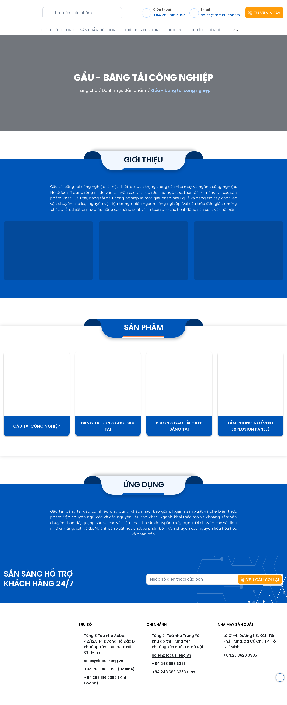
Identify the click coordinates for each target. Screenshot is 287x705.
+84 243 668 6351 (168, 664)
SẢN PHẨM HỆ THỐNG (99, 30)
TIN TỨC (195, 30)
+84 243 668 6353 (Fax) (174, 672)
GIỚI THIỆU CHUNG (57, 30)
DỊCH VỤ (174, 30)
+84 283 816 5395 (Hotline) (109, 669)
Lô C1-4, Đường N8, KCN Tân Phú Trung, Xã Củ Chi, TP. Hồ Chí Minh (249, 641)
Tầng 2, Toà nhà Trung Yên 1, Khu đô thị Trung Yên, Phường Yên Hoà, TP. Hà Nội (178, 641)
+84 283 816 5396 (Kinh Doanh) (105, 680)
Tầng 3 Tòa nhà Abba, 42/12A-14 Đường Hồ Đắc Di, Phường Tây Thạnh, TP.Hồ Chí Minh (110, 644)
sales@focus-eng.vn (103, 661)
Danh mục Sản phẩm (124, 91)
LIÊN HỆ (214, 30)
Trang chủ (86, 91)
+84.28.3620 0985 (240, 655)
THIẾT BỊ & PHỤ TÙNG (143, 30)
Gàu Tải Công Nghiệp (36, 426)
